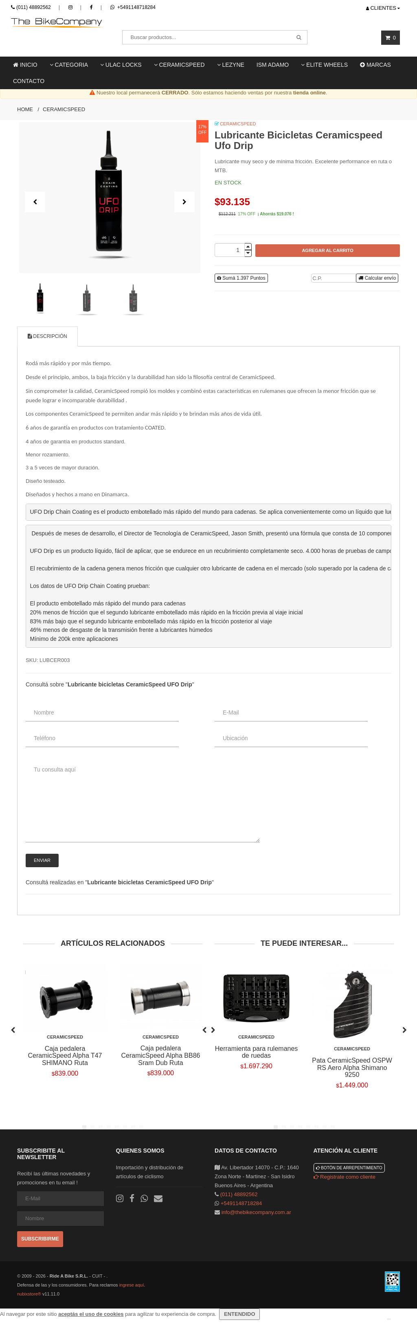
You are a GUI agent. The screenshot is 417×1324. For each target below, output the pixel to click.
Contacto (28, 81)
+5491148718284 (133, 7)
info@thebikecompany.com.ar (256, 1212)
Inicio (25, 64)
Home (25, 109)
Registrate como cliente (344, 1177)
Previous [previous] (12, 1029)
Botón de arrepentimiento (349, 1168)
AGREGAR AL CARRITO (327, 250)
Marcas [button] (375, 64)
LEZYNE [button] (230, 64)
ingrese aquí (131, 1284)
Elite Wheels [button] (324, 64)
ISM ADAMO (273, 64)
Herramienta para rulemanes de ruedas (256, 1052)
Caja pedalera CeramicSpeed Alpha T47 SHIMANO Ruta (65, 1055)
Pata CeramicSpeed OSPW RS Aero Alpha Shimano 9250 (352, 1067)
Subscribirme (40, 1239)
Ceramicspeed (64, 109)
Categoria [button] (69, 64)
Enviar (42, 860)
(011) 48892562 (33, 7)
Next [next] (404, 1029)
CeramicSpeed (238, 123)
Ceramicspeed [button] (179, 64)
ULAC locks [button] (121, 64)
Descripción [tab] (47, 336)
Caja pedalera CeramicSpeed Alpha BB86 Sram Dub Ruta (160, 1055)
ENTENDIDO (239, 1314)
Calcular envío (377, 278)
